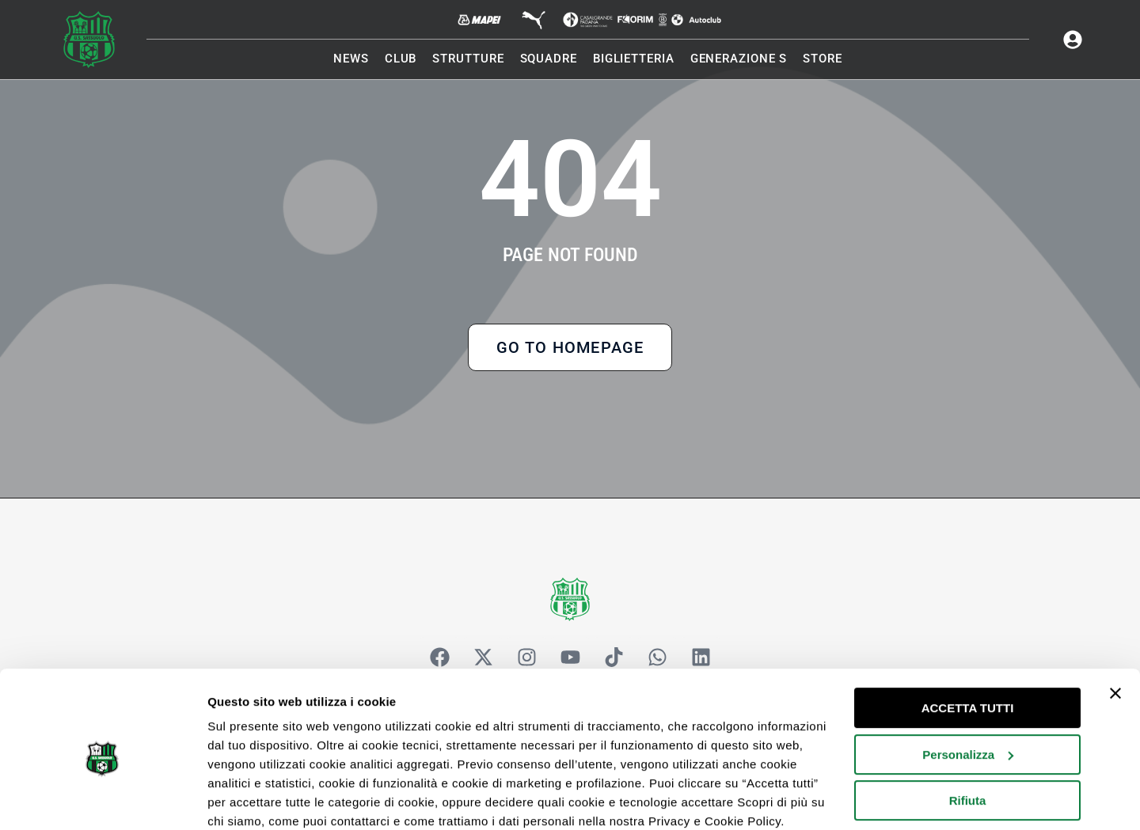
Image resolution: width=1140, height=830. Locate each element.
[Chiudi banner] (1115, 627)
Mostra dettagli (250, 798)
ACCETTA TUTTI (968, 642)
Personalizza (967, 688)
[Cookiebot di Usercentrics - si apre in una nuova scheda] (102, 799)
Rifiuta (967, 734)
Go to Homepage (570, 351)
